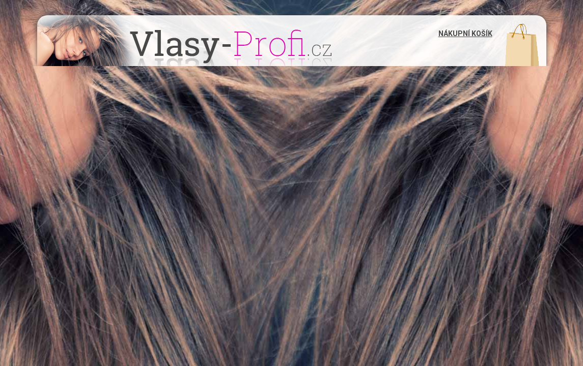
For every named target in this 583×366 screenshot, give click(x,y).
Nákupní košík (465, 33)
